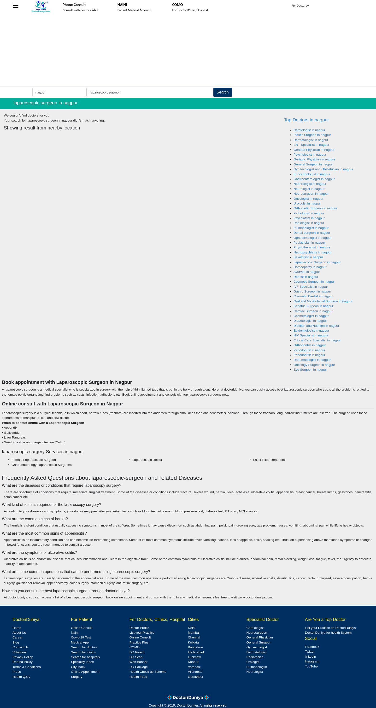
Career (17, 637)
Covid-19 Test (81, 637)
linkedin (310, 656)
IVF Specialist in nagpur (311, 286)
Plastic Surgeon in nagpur (312, 135)
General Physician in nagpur (314, 150)
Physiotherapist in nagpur (312, 247)
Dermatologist (257, 652)
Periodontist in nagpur (309, 355)
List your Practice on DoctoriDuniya (330, 628)
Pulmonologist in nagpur (311, 228)
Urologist (253, 662)
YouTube (311, 666)
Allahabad (195, 671)
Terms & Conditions (26, 667)
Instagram (312, 661)
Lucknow (194, 657)
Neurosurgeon (257, 632)
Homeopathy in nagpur (310, 267)
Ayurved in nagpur (307, 272)
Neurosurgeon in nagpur (311, 193)
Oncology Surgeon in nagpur (314, 365)
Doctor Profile (139, 628)
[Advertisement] (188, 50)
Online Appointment (85, 671)
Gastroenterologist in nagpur (314, 179)
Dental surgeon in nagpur (312, 232)
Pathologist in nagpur (309, 213)
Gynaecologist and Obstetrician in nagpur (323, 169)
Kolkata (193, 642)
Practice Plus (138, 642)
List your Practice (141, 632)
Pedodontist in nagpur (309, 350)
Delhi (191, 628)
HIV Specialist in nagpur (311, 335)
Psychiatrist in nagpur (309, 218)
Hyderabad (196, 652)
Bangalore (195, 647)
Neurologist (255, 671)
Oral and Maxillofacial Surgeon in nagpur (323, 301)
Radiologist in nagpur (309, 223)
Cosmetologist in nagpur (311, 316)
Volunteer (19, 652)
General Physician (260, 637)
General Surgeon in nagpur (313, 164)
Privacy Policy (22, 657)
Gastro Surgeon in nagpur (312, 291)
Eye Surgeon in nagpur (310, 369)
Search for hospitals (85, 657)
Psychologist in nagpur (310, 154)
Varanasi (194, 667)
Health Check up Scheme (147, 671)
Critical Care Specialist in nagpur (317, 340)
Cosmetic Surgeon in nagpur (314, 281)
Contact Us (20, 647)
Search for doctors (84, 647)
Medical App (80, 642)
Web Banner (138, 662)
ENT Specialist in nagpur (311, 144)
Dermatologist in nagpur (311, 140)
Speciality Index (82, 662)
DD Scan (135, 657)
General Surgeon (259, 642)
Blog (15, 642)
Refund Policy (22, 662)
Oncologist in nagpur (308, 198)
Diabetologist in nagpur (310, 320)
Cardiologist (255, 628)
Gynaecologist (257, 647)
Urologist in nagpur (307, 203)
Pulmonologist (257, 667)
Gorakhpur (195, 677)
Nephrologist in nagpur (310, 184)
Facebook (312, 647)
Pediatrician (255, 657)
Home (16, 628)
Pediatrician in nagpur (309, 242)
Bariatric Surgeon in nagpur (313, 306)
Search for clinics (83, 652)
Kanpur (193, 662)
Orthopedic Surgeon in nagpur (315, 208)
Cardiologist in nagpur (309, 130)
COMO (134, 647)
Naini (74, 632)
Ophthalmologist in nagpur (313, 238)
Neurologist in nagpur (309, 189)
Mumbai (194, 632)
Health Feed (138, 677)
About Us (19, 632)
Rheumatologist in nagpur (312, 360)
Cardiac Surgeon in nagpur (313, 311)
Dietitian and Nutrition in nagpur (316, 326)
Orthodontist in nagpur (310, 345)
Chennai (194, 637)
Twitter (309, 651)
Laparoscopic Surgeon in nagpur (317, 262)
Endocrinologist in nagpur (312, 174)
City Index (78, 667)
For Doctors (300, 6)
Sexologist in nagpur (308, 257)
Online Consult (81, 628)
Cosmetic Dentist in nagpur (313, 296)
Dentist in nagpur (306, 277)
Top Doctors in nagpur (306, 119)
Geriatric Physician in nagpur (314, 159)
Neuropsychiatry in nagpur (313, 252)
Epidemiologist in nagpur (311, 330)
